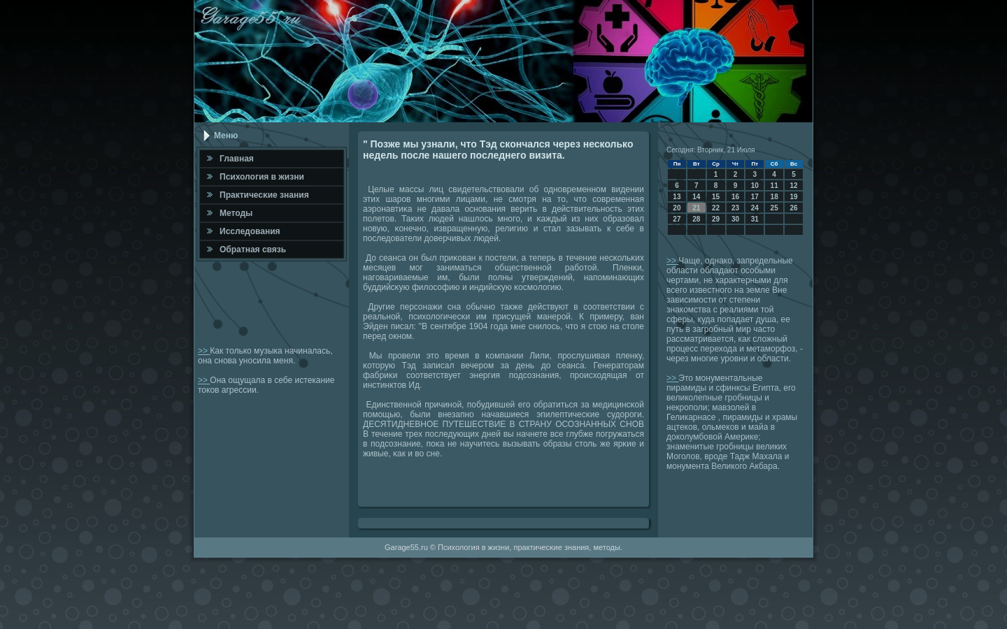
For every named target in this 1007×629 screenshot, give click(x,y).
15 (716, 197)
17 (755, 197)
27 (676, 219)
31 (755, 219)
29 (716, 219)
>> (204, 351)
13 (676, 197)
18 (774, 197)
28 (696, 219)
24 (755, 208)
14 (696, 197)
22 (716, 208)
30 (735, 219)
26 (793, 208)
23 (735, 208)
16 (735, 197)
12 (793, 185)
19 (793, 197)
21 (696, 208)
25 (774, 208)
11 (774, 185)
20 (676, 208)
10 (755, 185)
